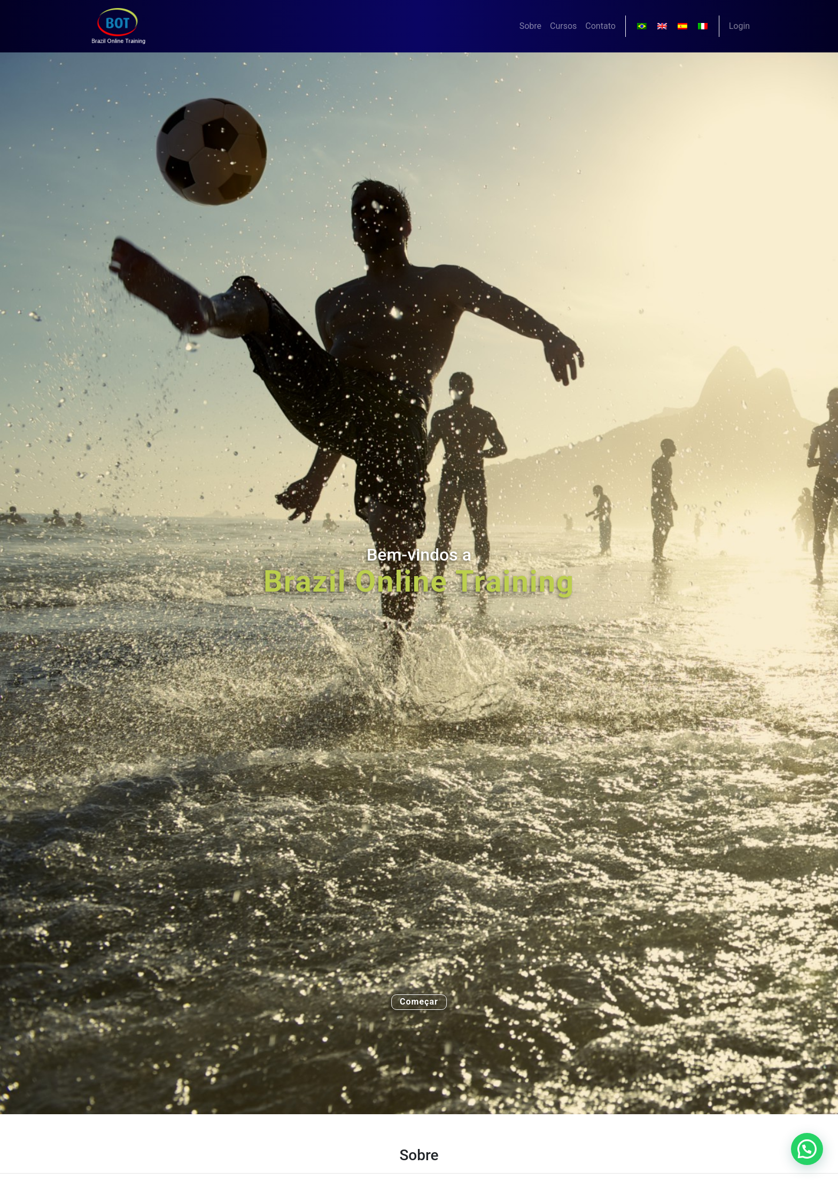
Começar (419, 1002)
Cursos (563, 26)
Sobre (530, 26)
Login (739, 26)
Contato (600, 26)
